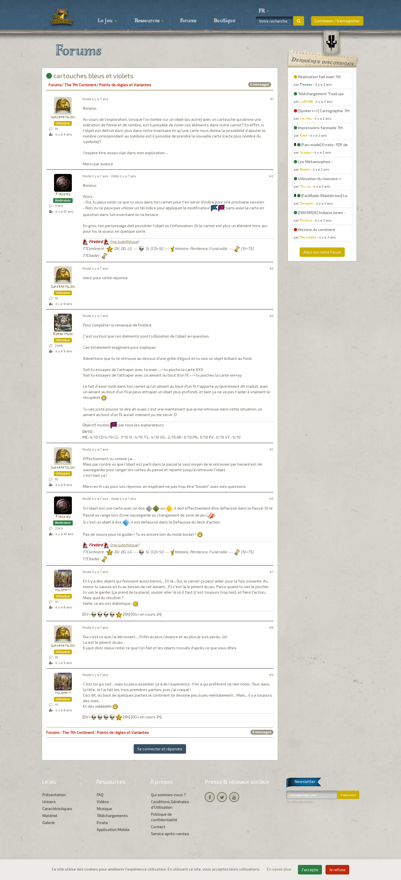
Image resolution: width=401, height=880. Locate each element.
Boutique (224, 21)
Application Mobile (113, 829)
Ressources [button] (149, 21)
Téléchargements (112, 815)
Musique (104, 808)
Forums (188, 21)
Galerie (48, 822)
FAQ (100, 794)
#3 (271, 268)
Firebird (63, 194)
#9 (271, 675)
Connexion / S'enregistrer (337, 20)
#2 (271, 176)
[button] (263, 11)
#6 (271, 498)
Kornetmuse (63, 334)
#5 (271, 449)
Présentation (54, 794)
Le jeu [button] (107, 21)
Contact (158, 826)
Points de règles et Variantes (125, 84)
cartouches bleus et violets (89, 76)
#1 (271, 99)
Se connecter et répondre (159, 748)
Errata (102, 822)
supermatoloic (63, 117)
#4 (271, 316)
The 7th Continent (80, 84)
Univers (49, 801)
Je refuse (337, 869)
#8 (271, 627)
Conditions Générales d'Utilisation (170, 804)
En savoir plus (279, 869)
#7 (271, 572)
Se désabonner (299, 801)
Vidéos (103, 801)
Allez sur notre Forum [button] (322, 252)
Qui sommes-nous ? (168, 794)
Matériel (49, 815)
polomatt (63, 590)
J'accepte (310, 869)
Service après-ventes (170, 833)
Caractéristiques (57, 808)
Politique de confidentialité (164, 817)
